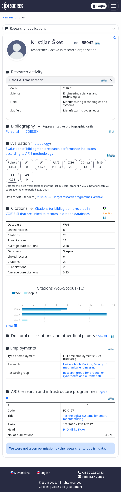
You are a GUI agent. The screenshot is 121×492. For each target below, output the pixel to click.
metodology (41, 143)
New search (10, 17)
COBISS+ (32, 131)
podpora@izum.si (91, 477)
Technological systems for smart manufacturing (85, 417)
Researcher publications (25, 28)
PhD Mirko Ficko (74, 429)
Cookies (44, 487)
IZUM (46, 482)
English (43, 473)
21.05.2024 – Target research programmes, (64, 197)
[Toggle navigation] (113, 6)
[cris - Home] (12, 6)
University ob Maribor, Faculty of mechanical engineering (85, 365)
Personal (13, 131)
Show (11, 325)
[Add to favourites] (115, 37)
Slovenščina (20, 473)
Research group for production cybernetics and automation (84, 374)
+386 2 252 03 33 (91, 472)
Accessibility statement (67, 487)
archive (98, 197)
